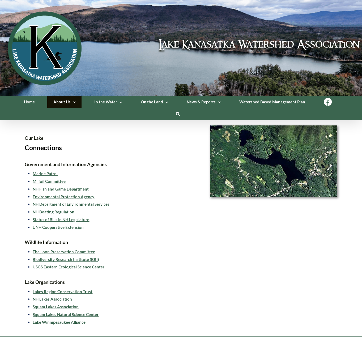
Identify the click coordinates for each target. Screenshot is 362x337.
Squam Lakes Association (56, 306)
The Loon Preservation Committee (64, 251)
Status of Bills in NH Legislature (61, 219)
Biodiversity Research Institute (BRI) (66, 259)
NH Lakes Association (52, 299)
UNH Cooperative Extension (58, 227)
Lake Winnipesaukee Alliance (59, 322)
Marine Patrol (45, 173)
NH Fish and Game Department (61, 189)
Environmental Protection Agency (63, 196)
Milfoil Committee (49, 181)
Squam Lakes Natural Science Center (66, 314)
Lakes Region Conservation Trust (62, 291)
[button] (178, 114)
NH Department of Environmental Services (71, 204)
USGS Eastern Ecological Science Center (68, 266)
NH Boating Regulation (53, 211)
